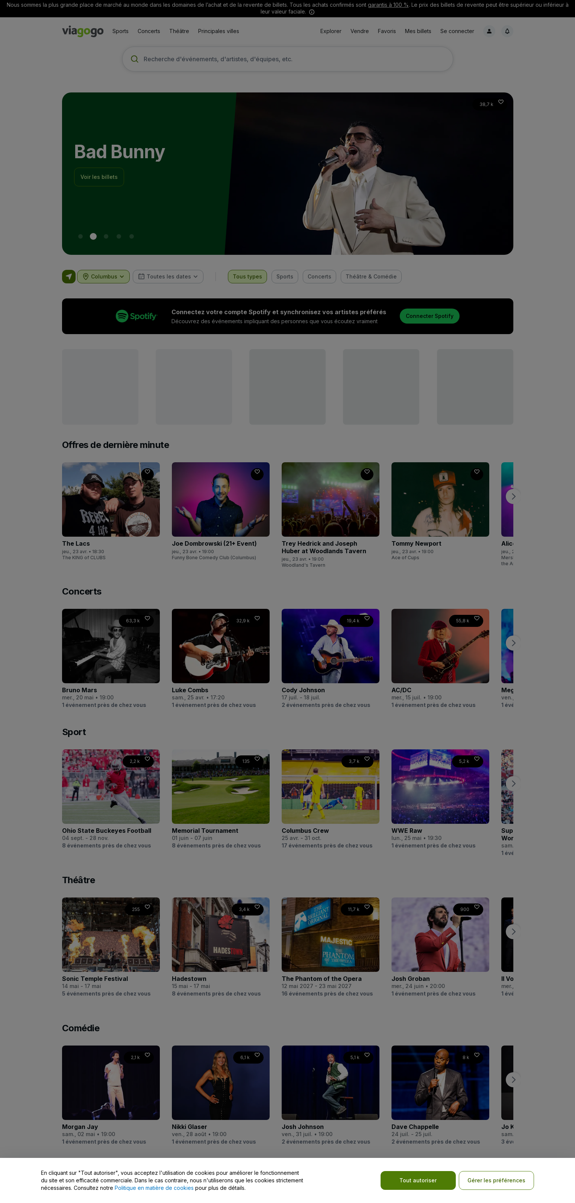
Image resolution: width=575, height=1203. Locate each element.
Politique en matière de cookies (154, 1188)
